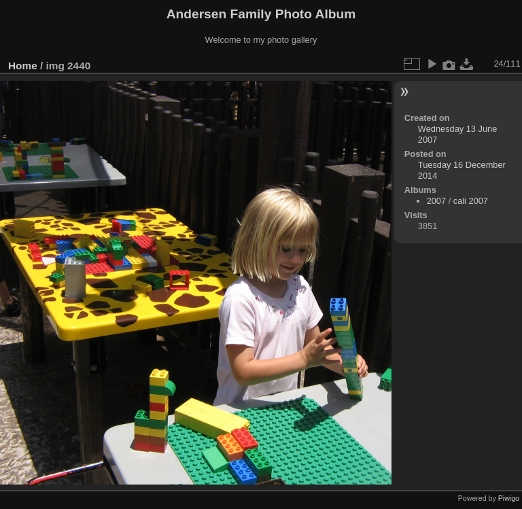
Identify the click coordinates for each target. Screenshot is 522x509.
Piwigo (508, 498)
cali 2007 (470, 201)
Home (22, 65)
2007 (436, 201)
